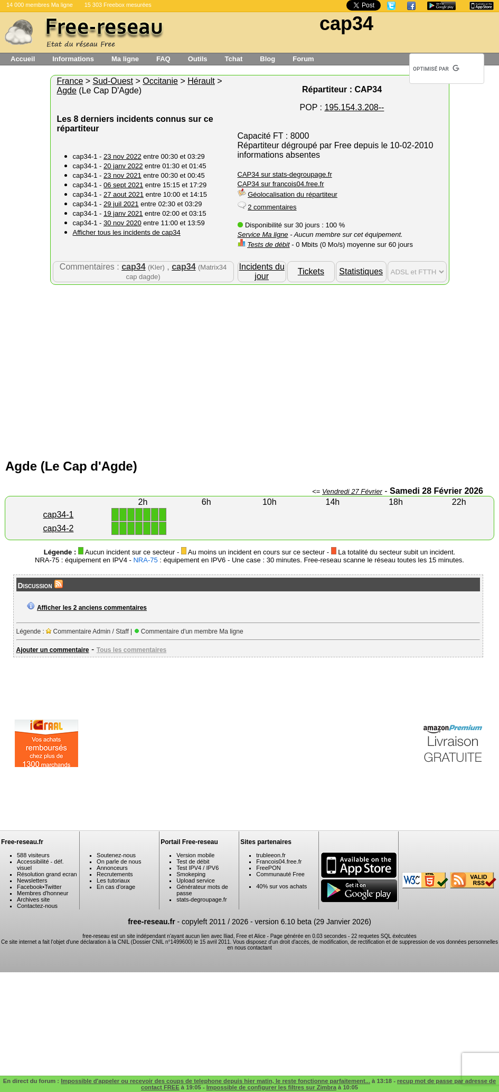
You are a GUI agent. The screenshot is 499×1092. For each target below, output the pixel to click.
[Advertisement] (250, 369)
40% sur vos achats (281, 886)
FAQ (163, 59)
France (70, 80)
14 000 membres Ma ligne (39, 5)
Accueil (23, 59)
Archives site (33, 899)
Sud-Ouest (113, 80)
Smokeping (190, 874)
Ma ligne (125, 59)
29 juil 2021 (121, 204)
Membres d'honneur (43, 893)
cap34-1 (58, 514)
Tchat (234, 59)
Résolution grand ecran (47, 874)
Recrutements (115, 874)
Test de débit (192, 861)
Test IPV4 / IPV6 (197, 868)
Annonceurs (112, 868)
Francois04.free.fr (279, 861)
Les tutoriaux (113, 880)
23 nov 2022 (122, 156)
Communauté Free (280, 874)
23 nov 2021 (122, 175)
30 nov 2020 (122, 223)
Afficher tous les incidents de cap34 (127, 232)
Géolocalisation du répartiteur (292, 194)
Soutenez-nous (116, 855)
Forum (303, 59)
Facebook (29, 887)
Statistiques (361, 271)
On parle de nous (119, 861)
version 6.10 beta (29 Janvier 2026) (313, 921)
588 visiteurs (33, 855)
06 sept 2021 (123, 185)
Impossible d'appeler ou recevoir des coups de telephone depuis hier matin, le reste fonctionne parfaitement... (215, 1081)
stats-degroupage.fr (201, 899)
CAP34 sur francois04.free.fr (281, 184)
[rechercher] (436, 68)
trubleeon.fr (271, 855)
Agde (67, 90)
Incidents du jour (262, 271)
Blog (267, 59)
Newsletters (32, 880)
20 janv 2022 (123, 166)
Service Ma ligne (263, 234)
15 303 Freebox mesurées (118, 5)
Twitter (52, 887)
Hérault (201, 80)
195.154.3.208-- (354, 107)
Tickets (311, 271)
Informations (73, 59)
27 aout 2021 (123, 194)
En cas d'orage (116, 887)
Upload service (195, 880)
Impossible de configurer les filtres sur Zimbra (271, 1087)
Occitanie (160, 80)
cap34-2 (58, 528)
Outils (198, 59)
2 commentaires (272, 207)
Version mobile (195, 855)
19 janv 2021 (123, 213)
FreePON (268, 868)
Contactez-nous (37, 906)
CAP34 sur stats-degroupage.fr (285, 174)
